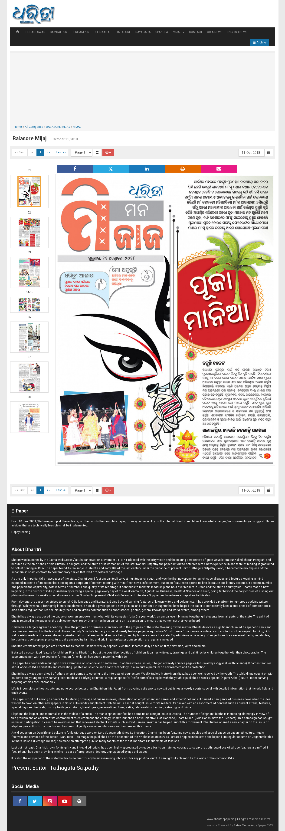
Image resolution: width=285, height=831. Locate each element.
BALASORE (123, 32)
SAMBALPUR (58, 32)
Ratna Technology (245, 825)
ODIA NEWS (214, 32)
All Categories (34, 126)
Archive (259, 42)
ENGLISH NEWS (237, 32)
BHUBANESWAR (34, 32)
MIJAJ (178, 32)
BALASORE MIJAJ (58, 126)
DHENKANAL (102, 32)
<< (32, 152)
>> (48, 152)
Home (18, 126)
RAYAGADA (143, 32)
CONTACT (195, 32)
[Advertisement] (143, 89)
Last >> (61, 152)
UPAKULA (161, 32)
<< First (20, 152)
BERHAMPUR (80, 32)
